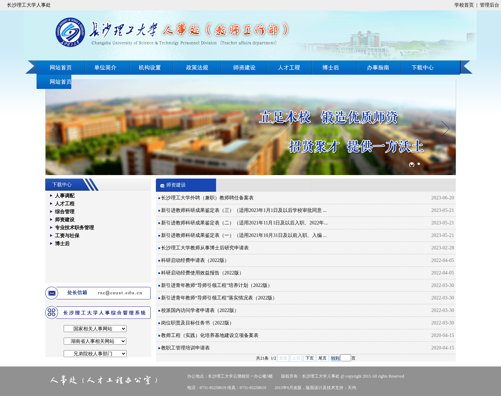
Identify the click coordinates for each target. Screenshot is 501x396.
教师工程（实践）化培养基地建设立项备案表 (210, 335)
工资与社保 (67, 235)
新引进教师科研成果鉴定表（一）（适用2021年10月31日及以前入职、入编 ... (244, 235)
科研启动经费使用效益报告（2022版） (202, 272)
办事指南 (430, 67)
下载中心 (54, 82)
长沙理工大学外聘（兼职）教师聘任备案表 (207, 197)
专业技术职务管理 (74, 227)
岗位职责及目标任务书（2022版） (197, 322)
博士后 (335, 67)
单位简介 (107, 67)
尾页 (322, 358)
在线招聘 (379, 67)
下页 (309, 358)
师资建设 (244, 67)
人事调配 (64, 195)
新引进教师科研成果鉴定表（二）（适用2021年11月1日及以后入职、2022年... (244, 222)
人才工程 (290, 67)
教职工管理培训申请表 (185, 347)
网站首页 (61, 67)
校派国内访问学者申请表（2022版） (200, 310)
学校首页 (464, 5)
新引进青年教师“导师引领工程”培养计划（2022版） (216, 285)
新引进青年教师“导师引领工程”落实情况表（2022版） (219, 297)
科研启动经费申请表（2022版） (195, 260)
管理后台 (489, 5)
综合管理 (64, 211)
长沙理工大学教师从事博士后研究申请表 (205, 247)
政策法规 (197, 67)
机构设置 (151, 67)
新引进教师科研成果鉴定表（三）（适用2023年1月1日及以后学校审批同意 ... (244, 210)
